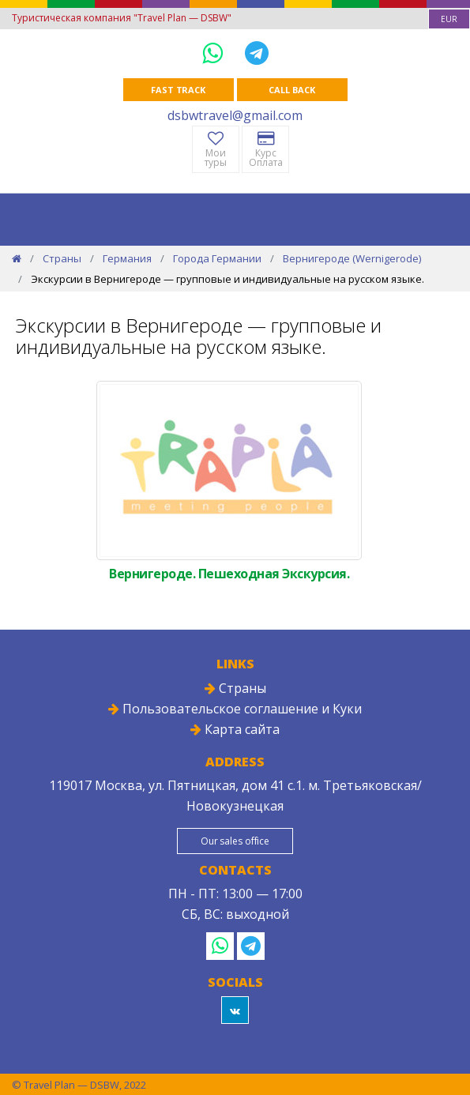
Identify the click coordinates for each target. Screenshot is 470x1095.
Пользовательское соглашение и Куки (235, 708)
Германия (127, 258)
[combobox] (449, 19)
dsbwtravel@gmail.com (235, 115)
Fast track (178, 90)
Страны (62, 258)
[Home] (16, 258)
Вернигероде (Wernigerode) (352, 258)
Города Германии (217, 258)
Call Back (291, 90)
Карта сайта (235, 729)
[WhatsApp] (215, 52)
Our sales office (235, 841)
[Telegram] (257, 52)
